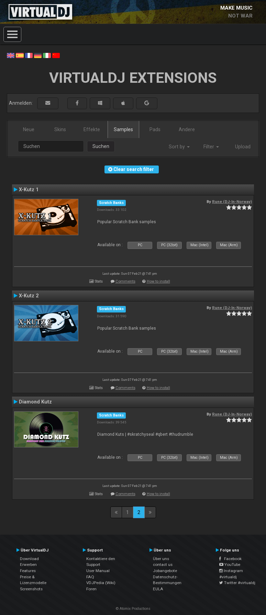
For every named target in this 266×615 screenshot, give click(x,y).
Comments (125, 281)
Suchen (100, 146)
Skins (60, 129)
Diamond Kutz (35, 402)
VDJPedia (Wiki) (100, 582)
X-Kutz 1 (28, 189)
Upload (243, 146)
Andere (187, 129)
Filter (211, 146)
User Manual (98, 570)
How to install (158, 281)
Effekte (92, 129)
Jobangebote (165, 570)
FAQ (90, 576)
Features (28, 570)
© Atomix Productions (133, 608)
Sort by (179, 146)
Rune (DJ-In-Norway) (232, 201)
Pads (154, 129)
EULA (158, 588)
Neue (28, 129)
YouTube (229, 564)
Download (29, 558)
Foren (91, 588)
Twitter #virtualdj (237, 582)
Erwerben (28, 564)
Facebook (230, 558)
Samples (123, 129)
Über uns (161, 558)
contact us (163, 564)
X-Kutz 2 (28, 295)
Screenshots (31, 588)
